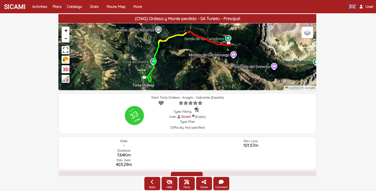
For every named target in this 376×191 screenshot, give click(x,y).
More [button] (137, 6)
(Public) (200, 117)
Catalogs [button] (74, 6)
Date (123, 141)
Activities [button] (39, 6)
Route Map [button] (116, 6)
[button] (366, 6)
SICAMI (14, 7)
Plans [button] (57, 6)
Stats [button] (94, 6)
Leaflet (292, 88)
